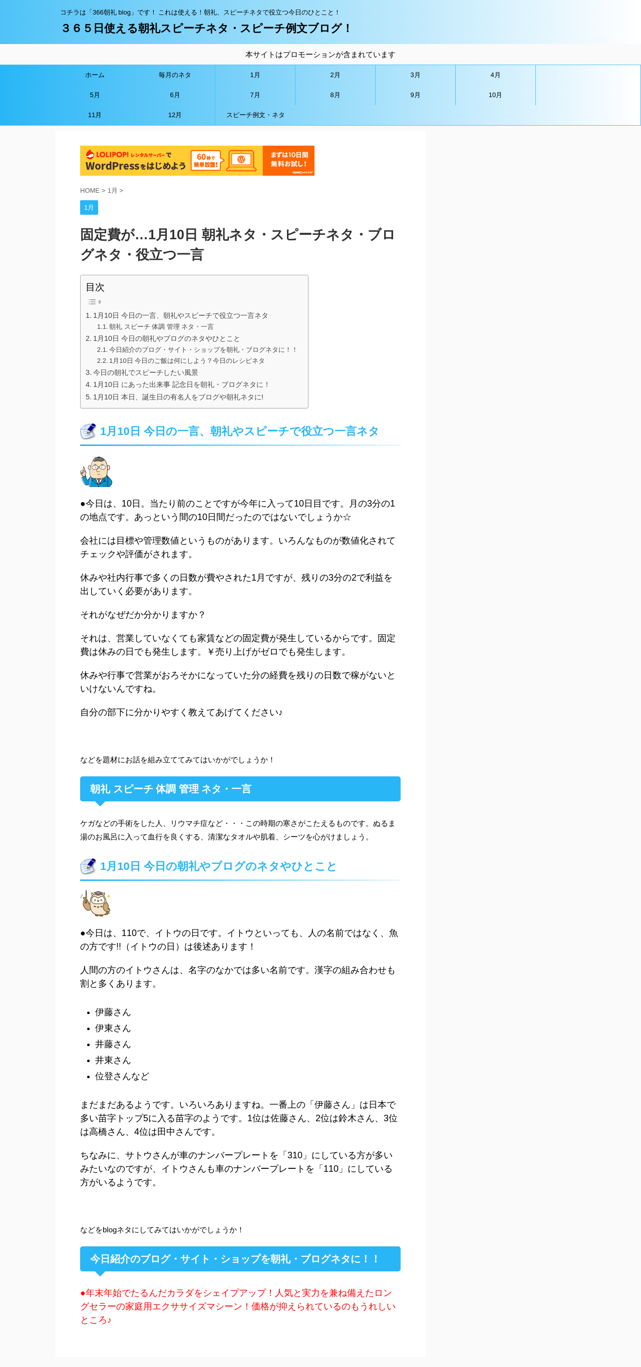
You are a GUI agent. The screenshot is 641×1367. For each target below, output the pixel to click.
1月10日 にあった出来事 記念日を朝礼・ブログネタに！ (181, 384)
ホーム (95, 75)
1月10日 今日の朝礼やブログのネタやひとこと (166, 338)
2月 (335, 75)
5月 (95, 95)
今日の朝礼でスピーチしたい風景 (145, 372)
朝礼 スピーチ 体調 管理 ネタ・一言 (161, 326)
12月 (175, 115)
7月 (255, 95)
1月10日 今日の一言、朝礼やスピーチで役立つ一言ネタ (180, 315)
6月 (175, 95)
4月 (495, 75)
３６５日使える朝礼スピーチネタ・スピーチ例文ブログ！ (206, 28)
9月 (415, 95)
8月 (335, 95)
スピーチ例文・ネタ (255, 115)
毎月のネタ (175, 75)
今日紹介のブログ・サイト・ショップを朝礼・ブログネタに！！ (203, 349)
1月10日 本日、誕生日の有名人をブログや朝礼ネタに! (178, 397)
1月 (255, 75)
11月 (95, 115)
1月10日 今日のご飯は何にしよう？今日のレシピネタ (187, 360)
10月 (495, 95)
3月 (415, 75)
